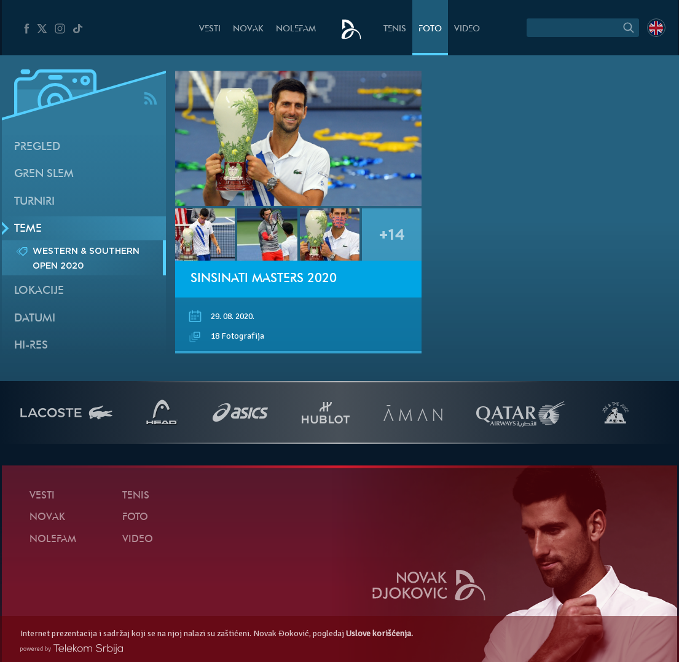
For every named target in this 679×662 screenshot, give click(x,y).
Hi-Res (31, 346)
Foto (430, 29)
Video (467, 29)
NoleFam (296, 29)
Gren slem (44, 174)
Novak (248, 29)
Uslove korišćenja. (379, 633)
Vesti (210, 29)
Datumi (34, 319)
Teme (28, 229)
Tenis (394, 29)
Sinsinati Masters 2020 (263, 279)
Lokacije (39, 291)
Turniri (34, 202)
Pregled (37, 147)
